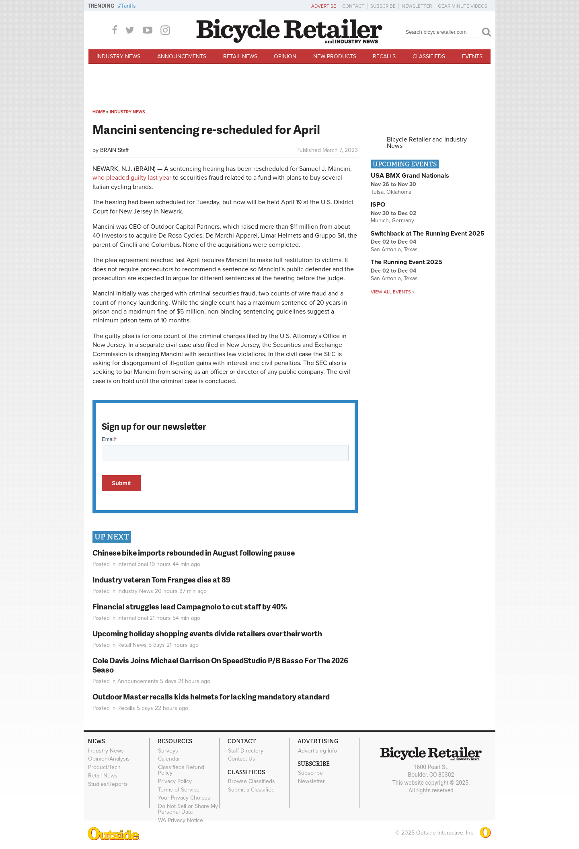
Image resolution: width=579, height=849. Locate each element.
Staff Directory (245, 750)
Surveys (168, 750)
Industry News (118, 56)
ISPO (378, 205)
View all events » (392, 292)
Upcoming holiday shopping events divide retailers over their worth (207, 633)
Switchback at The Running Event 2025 (428, 234)
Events (472, 56)
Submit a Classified (251, 789)
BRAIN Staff (114, 150)
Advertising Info (317, 750)
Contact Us (241, 759)
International (132, 564)
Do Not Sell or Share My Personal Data (188, 809)
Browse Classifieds (251, 781)
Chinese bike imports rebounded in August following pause (193, 552)
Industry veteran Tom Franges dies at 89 (161, 579)
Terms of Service (178, 789)
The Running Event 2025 (406, 262)
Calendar (169, 759)
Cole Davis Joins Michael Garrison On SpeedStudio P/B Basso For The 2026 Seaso (220, 665)
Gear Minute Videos (462, 6)
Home (98, 112)
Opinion (285, 56)
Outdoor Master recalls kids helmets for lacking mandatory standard (211, 696)
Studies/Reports (108, 784)
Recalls (384, 56)
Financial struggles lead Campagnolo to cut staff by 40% (189, 606)
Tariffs (128, 5)
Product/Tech (104, 767)
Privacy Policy (175, 781)
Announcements (181, 56)
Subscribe (383, 6)
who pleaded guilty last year (132, 178)
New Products (334, 56)
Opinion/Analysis (109, 759)
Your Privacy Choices (184, 798)
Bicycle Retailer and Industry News (427, 142)
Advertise (323, 6)
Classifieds (429, 56)
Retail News (240, 56)
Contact (353, 6)
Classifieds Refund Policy (181, 770)
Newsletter (417, 6)
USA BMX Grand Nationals (410, 176)
